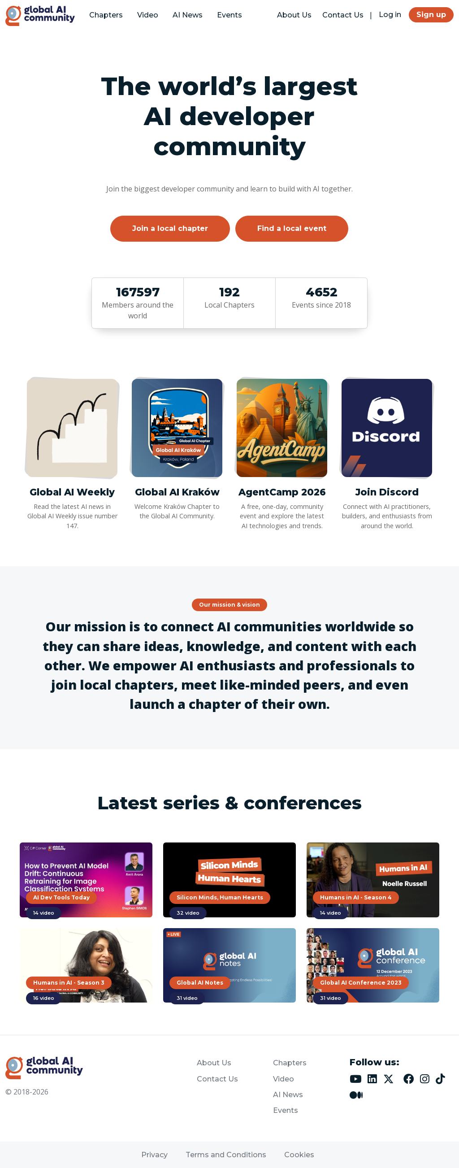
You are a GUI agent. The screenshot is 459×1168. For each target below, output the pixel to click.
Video (147, 15)
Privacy (154, 1155)
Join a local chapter (170, 228)
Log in (390, 14)
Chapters (106, 15)
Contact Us (343, 15)
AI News (188, 15)
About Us (294, 15)
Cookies (299, 1155)
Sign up (431, 14)
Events (229, 15)
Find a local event (291, 228)
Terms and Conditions (226, 1155)
